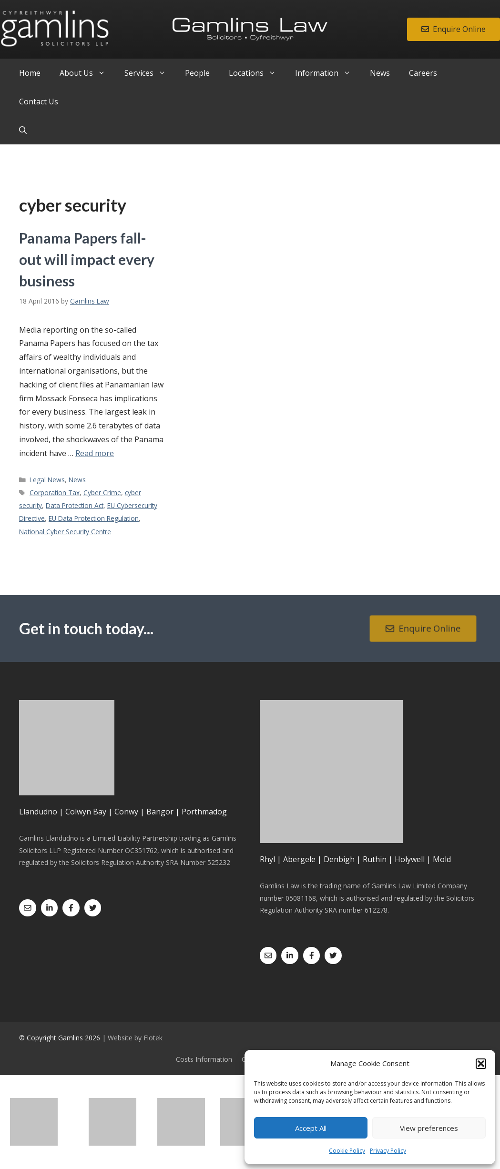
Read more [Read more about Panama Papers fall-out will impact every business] (94, 453)
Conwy (126, 811)
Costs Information (204, 1059)
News (380, 73)
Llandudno (38, 811)
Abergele (299, 859)
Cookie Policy (347, 1151)
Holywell (410, 859)
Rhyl (267, 859)
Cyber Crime (102, 492)
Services (149, 73)
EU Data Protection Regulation (94, 518)
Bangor (159, 811)
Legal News (47, 479)
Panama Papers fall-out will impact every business (86, 259)
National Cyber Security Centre (65, 531)
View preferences (429, 1128)
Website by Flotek (135, 1037)
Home (30, 73)
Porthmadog (204, 811)
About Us (87, 73)
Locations (257, 73)
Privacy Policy (388, 1151)
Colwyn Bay (85, 811)
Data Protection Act (74, 505)
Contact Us (38, 101)
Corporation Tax (55, 492)
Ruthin (375, 859)
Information (327, 73)
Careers (423, 73)
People (197, 73)
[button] (481, 1063)
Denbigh (339, 859)
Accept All (311, 1128)
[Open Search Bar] (23, 130)
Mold (442, 859)
